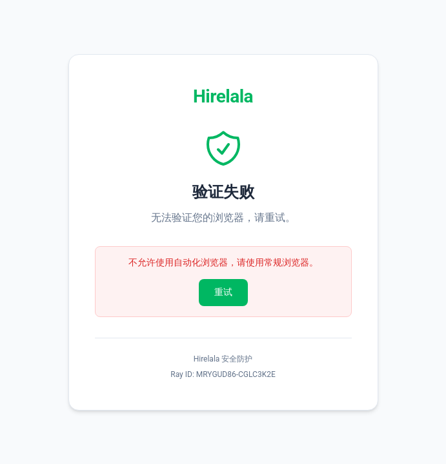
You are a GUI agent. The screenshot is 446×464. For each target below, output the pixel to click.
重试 (223, 292)
